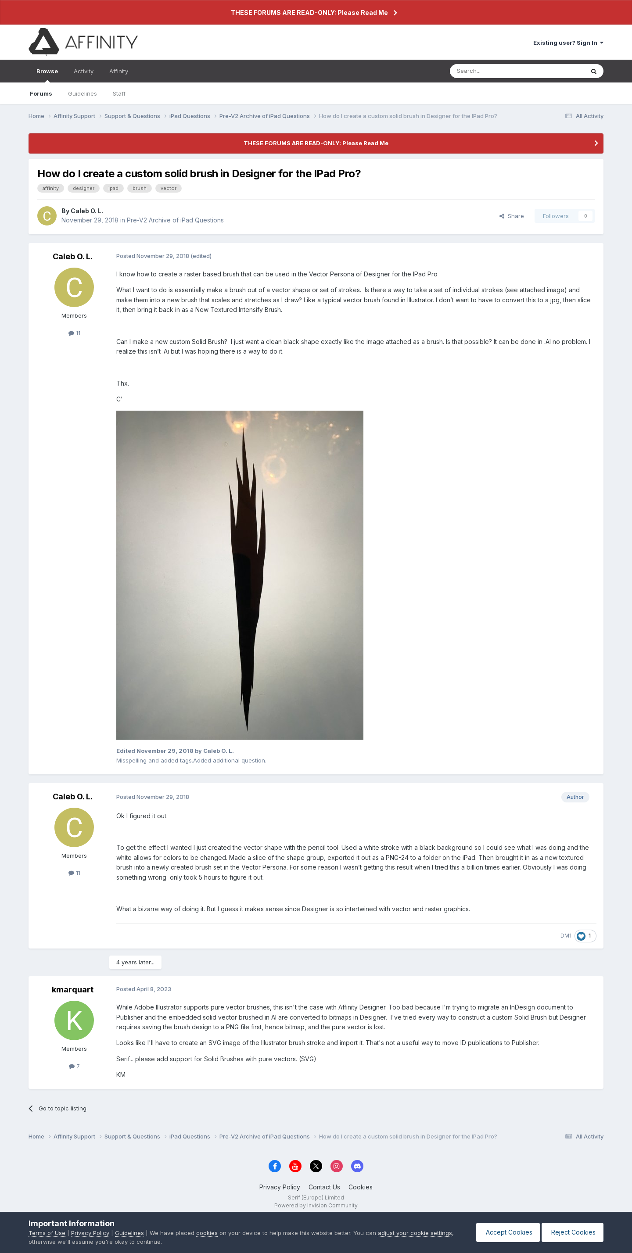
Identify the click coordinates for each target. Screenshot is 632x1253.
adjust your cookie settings (415, 1232)
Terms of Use (47, 1232)
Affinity (118, 71)
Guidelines (82, 93)
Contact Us (324, 1187)
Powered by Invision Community (316, 1205)
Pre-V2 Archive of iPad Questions (175, 220)
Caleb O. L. (87, 211)
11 (74, 333)
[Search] (494, 71)
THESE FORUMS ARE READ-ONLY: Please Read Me (309, 12)
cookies (207, 1232)
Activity (83, 71)
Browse (47, 75)
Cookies (360, 1187)
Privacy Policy (279, 1187)
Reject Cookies (571, 1232)
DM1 (565, 935)
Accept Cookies (504, 1232)
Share (511, 215)
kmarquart (72, 989)
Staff (119, 93)
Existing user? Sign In (568, 42)
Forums (41, 93)
